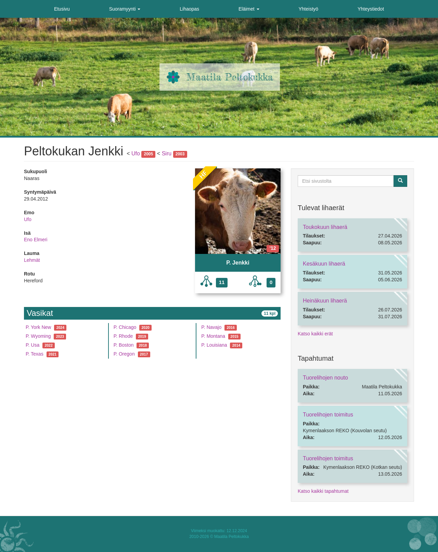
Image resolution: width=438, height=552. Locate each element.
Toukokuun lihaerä (325, 227)
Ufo (135, 153)
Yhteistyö (308, 9)
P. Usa (32, 345)
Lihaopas (189, 9)
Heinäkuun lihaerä (325, 301)
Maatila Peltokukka (229, 77)
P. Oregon (124, 354)
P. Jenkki (237, 263)
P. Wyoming (38, 336)
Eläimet (249, 9)
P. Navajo (211, 327)
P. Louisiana (214, 345)
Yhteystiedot (371, 9)
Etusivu (62, 9)
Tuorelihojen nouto (325, 378)
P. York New (38, 327)
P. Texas (34, 354)
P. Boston (124, 345)
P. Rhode (123, 336)
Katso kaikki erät (315, 333)
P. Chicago (125, 327)
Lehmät (32, 260)
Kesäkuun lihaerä (324, 264)
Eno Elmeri (35, 239)
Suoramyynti (125, 9)
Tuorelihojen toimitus (328, 415)
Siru (166, 153)
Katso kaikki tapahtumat (323, 491)
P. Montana (213, 336)
